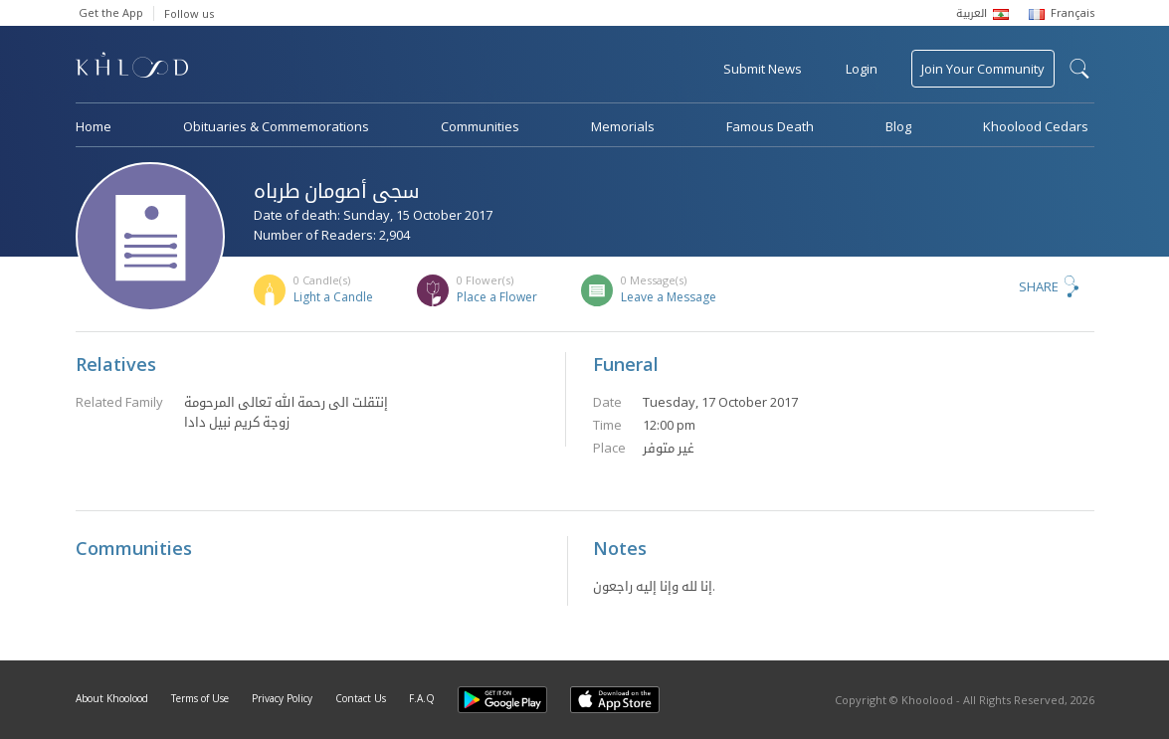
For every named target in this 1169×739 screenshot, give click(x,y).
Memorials (623, 126)
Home (93, 126)
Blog (898, 126)
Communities (480, 126)
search (1079, 69)
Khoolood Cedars (1035, 126)
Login (861, 69)
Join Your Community (983, 69)
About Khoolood (112, 698)
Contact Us (360, 698)
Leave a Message (668, 296)
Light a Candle (333, 296)
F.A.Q (422, 698)
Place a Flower (497, 296)
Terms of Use (200, 698)
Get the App (111, 12)
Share (1039, 286)
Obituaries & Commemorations (276, 126)
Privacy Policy (282, 698)
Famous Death (770, 126)
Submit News (762, 69)
